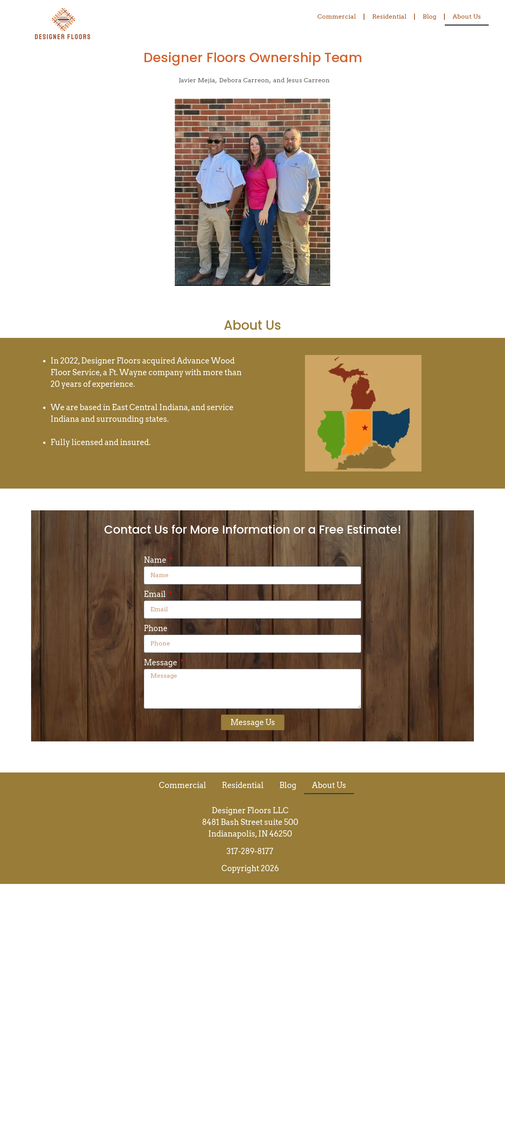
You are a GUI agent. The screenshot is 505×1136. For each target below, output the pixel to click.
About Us (467, 16)
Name (156, 560)
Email (155, 594)
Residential (389, 16)
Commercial (336, 16)
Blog (429, 16)
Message (161, 663)
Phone (155, 629)
